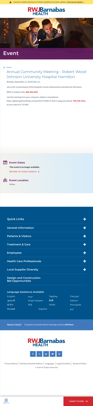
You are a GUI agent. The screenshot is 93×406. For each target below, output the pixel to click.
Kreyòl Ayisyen (35, 300)
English (11, 296)
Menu (6, 401)
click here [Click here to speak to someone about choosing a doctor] (69, 324)
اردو (72, 309)
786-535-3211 (79, 100)
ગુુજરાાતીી (11, 300)
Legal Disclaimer (63, 363)
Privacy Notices (11, 363)
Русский (11, 309)
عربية (30, 296)
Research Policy (79, 363)
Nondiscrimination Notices (31, 363)
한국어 (10, 304)
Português (75, 304)
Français (74, 296)
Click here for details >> (75, 2)
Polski (52, 304)
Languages (49, 363)
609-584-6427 (32, 92)
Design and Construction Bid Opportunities (24, 279)
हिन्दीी (51, 300)
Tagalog (53, 296)
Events (9, 67)
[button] (78, 401)
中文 (30, 304)
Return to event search (23, 171)
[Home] (46, 11)
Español (43, 309)
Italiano (74, 300)
